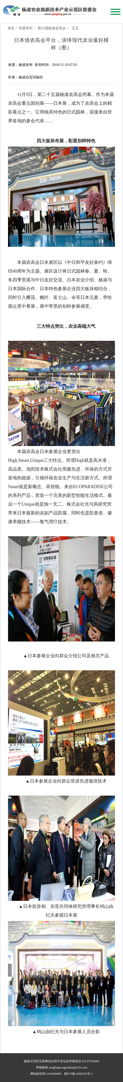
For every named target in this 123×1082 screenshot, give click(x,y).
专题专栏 (26, 28)
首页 (11, 28)
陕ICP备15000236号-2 (78, 1073)
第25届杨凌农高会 (52, 28)
